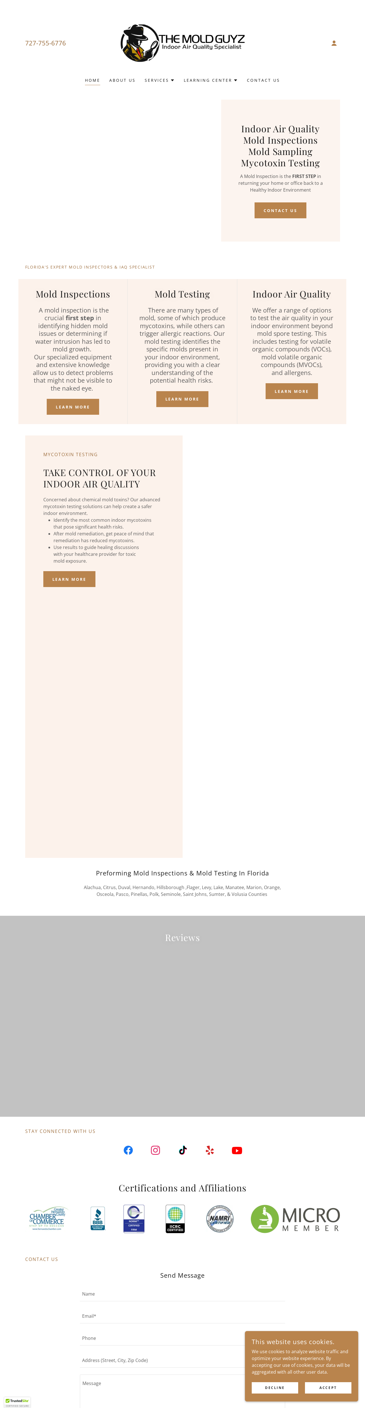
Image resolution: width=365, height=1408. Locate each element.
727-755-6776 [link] (45, 43)
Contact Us (280, 210)
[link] (182, 42)
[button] (334, 43)
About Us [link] (122, 80)
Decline (275, 1387)
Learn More (73, 407)
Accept (328, 1387)
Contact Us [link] (263, 80)
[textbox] (182, 1311)
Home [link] (92, 80)
